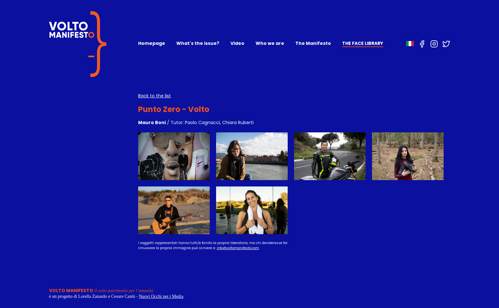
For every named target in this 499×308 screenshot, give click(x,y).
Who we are (270, 43)
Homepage (151, 43)
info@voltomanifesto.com (238, 248)
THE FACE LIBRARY (362, 43)
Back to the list (154, 96)
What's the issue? (197, 43)
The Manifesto (313, 43)
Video (237, 43)
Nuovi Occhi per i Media (161, 296)
